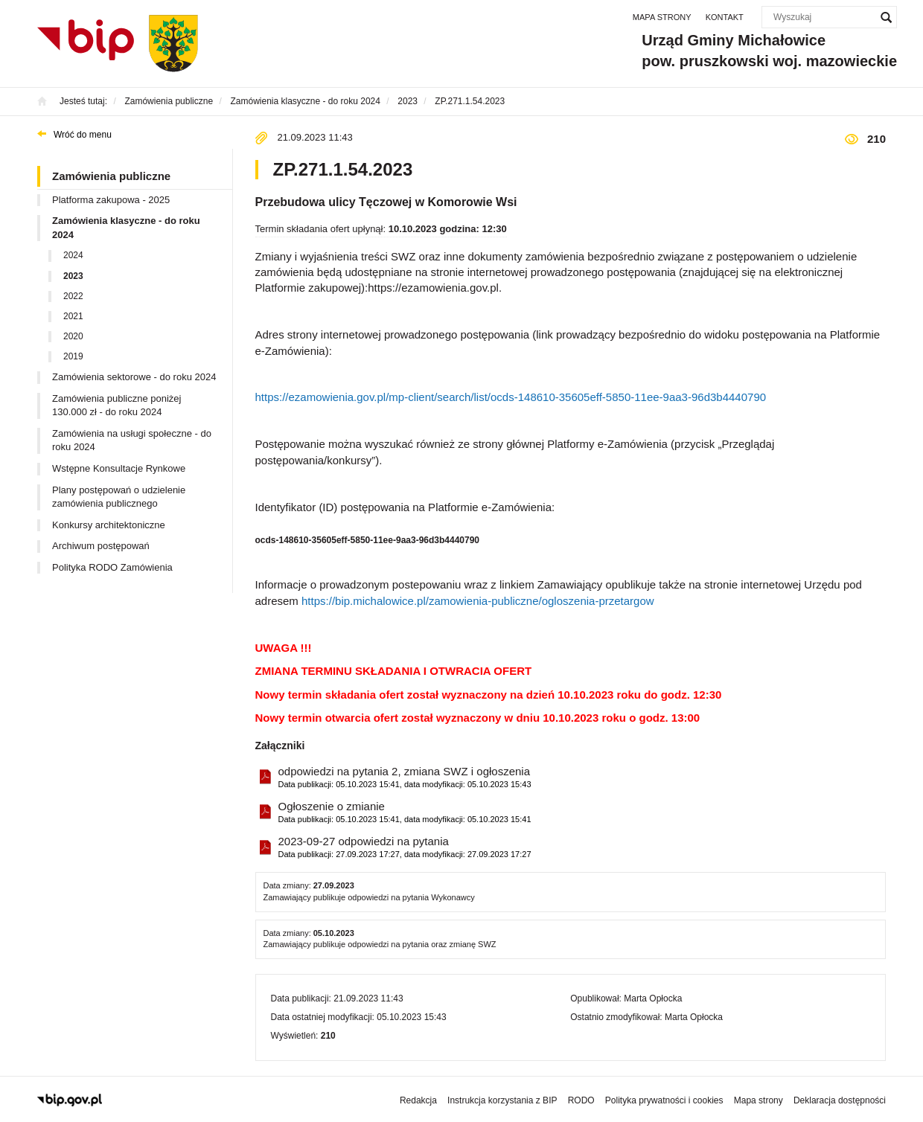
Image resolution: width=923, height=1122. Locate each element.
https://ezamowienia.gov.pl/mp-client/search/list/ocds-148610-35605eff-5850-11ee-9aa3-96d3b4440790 (511, 397)
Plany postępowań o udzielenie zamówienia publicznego (118, 497)
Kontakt (725, 17)
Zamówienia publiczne (111, 176)
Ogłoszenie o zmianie (404, 813)
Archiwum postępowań (101, 545)
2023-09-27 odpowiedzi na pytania (404, 848)
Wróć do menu (83, 134)
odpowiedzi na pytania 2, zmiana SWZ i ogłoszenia (404, 778)
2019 (73, 356)
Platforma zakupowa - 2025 (111, 199)
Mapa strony (662, 17)
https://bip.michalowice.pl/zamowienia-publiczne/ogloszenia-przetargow (477, 600)
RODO (581, 1100)
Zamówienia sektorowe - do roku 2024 (134, 376)
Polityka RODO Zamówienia (112, 567)
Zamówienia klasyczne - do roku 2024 (126, 227)
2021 (73, 316)
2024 (73, 255)
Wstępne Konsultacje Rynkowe (118, 468)
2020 (73, 336)
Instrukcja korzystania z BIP (502, 1100)
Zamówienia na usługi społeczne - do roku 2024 (131, 440)
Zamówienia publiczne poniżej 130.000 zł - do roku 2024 (116, 405)
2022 (73, 296)
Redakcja (418, 1100)
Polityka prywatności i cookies (664, 1100)
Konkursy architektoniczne (108, 524)
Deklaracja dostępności (839, 1100)
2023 (73, 276)
